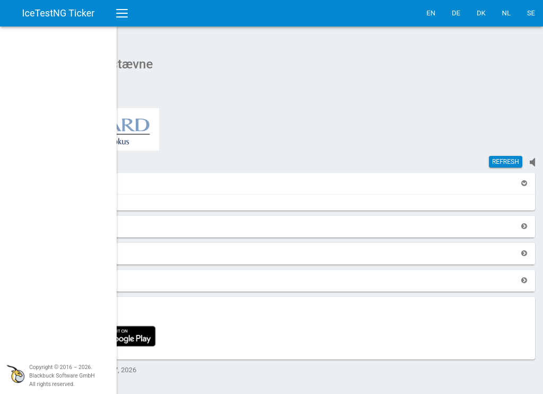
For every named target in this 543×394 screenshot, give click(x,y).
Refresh (505, 156)
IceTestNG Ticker (58, 13)
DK (481, 13)
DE (456, 13)
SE (531, 13)
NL (506, 13)
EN (430, 13)
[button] (144, 178)
